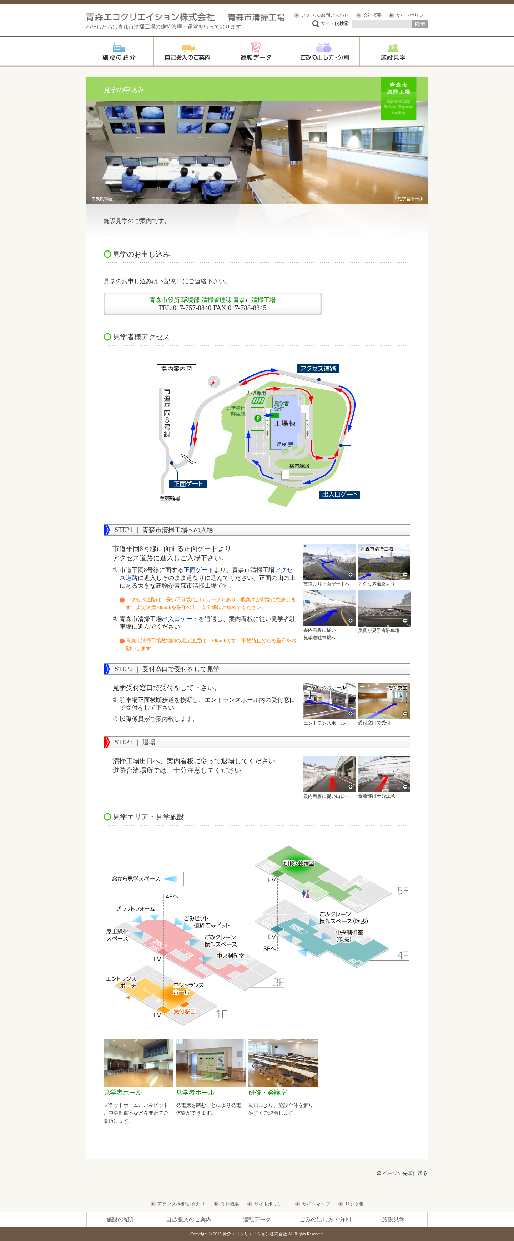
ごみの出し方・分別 (325, 1219)
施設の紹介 (120, 1219)
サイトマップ (316, 1204)
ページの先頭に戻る (405, 1173)
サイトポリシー (412, 15)
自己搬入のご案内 (189, 1219)
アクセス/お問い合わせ (325, 15)
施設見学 (393, 1219)
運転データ (257, 1219)
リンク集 (354, 1204)
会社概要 (372, 15)
